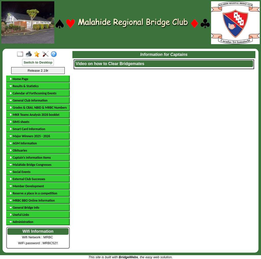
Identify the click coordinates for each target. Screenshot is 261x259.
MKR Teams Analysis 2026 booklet (34, 115)
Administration (21, 222)
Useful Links (19, 215)
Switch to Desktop (38, 62)
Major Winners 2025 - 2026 (29, 136)
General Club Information (28, 100)
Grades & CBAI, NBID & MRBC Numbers (38, 107)
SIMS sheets (19, 122)
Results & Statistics (23, 86)
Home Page (18, 79)
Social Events (19, 172)
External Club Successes (27, 179)
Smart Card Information (27, 129)
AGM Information (23, 143)
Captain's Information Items (30, 157)
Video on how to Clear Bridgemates (110, 63)
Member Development (26, 186)
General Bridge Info (24, 207)
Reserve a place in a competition (33, 193)
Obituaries (18, 150)
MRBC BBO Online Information (32, 200)
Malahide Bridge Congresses (30, 165)
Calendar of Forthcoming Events (32, 93)
